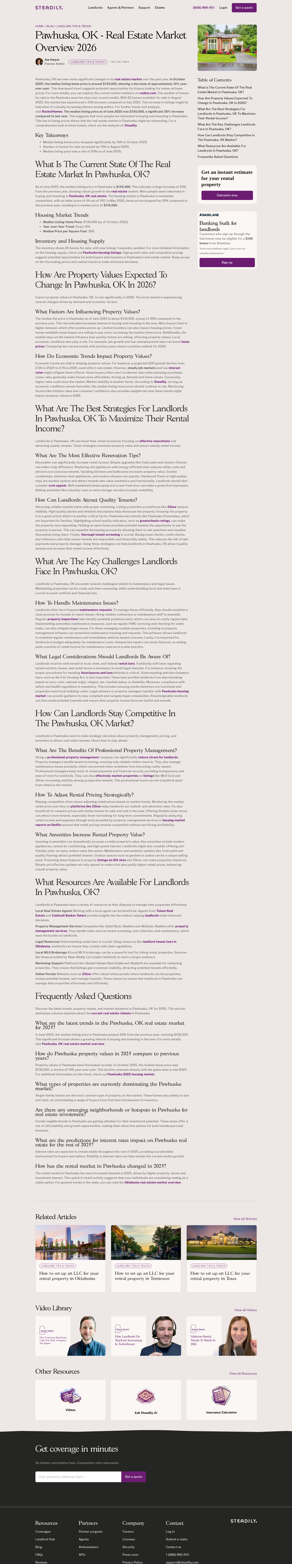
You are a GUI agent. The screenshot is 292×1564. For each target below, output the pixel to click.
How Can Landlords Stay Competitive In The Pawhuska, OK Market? (226, 137)
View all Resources (243, 1373)
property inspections (62, 619)
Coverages (43, 1531)
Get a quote (244, 7)
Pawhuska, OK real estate (87, 196)
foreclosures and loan (97, 673)
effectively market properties (116, 776)
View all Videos (246, 1310)
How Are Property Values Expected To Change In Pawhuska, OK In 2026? (225, 100)
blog (50, 26)
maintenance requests (95, 610)
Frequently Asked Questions (218, 157)
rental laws (126, 663)
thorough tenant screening (100, 534)
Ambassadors (88, 1547)
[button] (95, 7)
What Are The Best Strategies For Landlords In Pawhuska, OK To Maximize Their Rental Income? (226, 113)
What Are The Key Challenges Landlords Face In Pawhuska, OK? (226, 127)
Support (144, 7)
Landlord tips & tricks (74, 26)
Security (128, 1547)
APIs (82, 1554)
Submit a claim (176, 1539)
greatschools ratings (155, 521)
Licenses (128, 1539)
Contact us (173, 1547)
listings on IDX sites (111, 860)
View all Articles (245, 1219)
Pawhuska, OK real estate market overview (73, 1044)
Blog (38, 1547)
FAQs (39, 1554)
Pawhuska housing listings (102, 252)
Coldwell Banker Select (69, 915)
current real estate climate (111, 1013)
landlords (152, 915)
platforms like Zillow (86, 806)
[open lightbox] (70, 1336)
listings (148, 776)
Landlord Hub (45, 1539)
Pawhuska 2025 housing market (130, 1074)
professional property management (73, 757)
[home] (48, 7)
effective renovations (154, 441)
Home (39, 26)
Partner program (90, 1531)
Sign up (227, 262)
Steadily (131, 125)
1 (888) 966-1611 (177, 1554)
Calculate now (227, 195)
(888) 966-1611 (204, 7)
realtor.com (147, 93)
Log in (170, 1531)
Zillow (171, 507)
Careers (128, 1531)
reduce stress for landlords (158, 757)
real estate (119, 191)
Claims (160, 7)
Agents (84, 1539)
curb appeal (57, 485)
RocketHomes (52, 111)
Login (223, 7)
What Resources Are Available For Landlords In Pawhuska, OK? (222, 148)
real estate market (128, 79)
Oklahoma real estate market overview (153, 1182)
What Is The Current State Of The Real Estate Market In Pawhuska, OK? (225, 90)
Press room (130, 1554)
